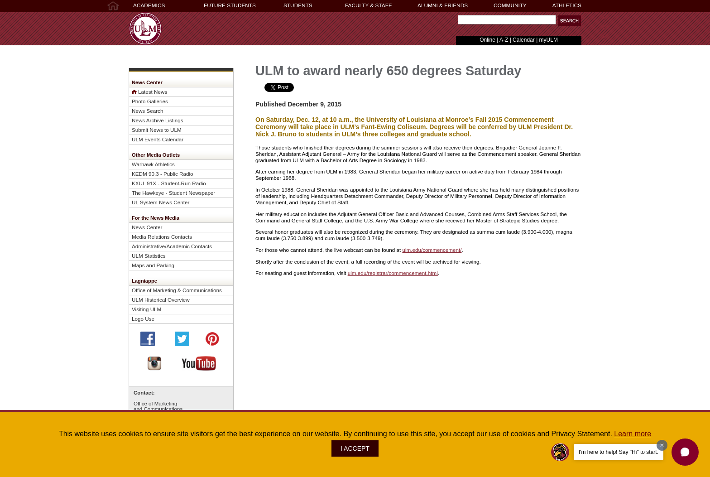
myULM (548, 40)
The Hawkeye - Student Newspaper (173, 193)
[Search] (507, 19)
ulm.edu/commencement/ (431, 250)
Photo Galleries (150, 101)
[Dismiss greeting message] (662, 445)
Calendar (524, 40)
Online (487, 40)
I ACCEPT (355, 448)
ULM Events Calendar (157, 139)
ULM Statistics (149, 256)
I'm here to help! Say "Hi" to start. (618, 452)
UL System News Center (160, 202)
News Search (147, 111)
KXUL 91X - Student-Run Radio (169, 183)
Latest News (152, 92)
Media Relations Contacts (162, 237)
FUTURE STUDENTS (230, 5)
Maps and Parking (153, 265)
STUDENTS (297, 5)
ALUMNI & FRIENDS (442, 5)
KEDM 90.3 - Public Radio (162, 174)
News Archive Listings (157, 120)
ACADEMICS (149, 5)
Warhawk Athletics (153, 164)
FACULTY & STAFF (368, 5)
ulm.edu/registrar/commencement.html (393, 273)
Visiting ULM (146, 309)
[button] (685, 452)
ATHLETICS (566, 5)
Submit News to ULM (157, 130)
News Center (147, 227)
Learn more (632, 434)
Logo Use (143, 319)
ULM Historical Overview (161, 300)
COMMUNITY (510, 5)
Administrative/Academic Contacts (172, 246)
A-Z (503, 40)
